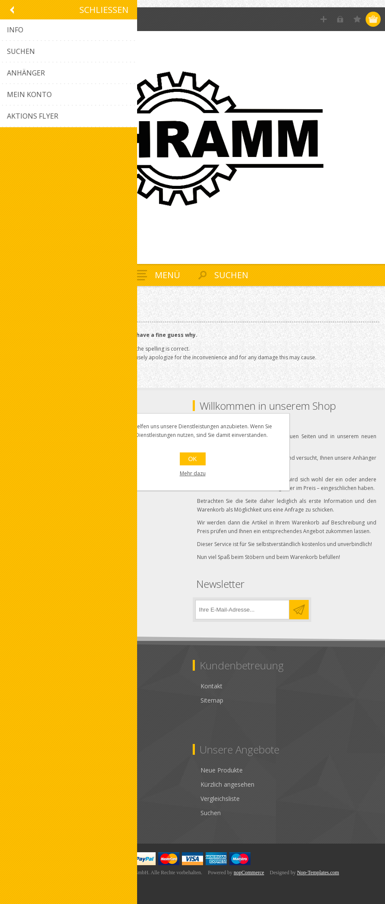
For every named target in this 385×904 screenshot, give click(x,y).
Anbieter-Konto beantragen (50, 813)
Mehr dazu (193, 473)
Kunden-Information (40, 770)
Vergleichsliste (220, 798)
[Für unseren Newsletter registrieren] (242, 609)
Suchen (210, 813)
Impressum (28, 714)
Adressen (25, 784)
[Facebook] (16, 607)
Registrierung (323, 19)
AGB (18, 686)
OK (192, 458)
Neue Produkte (221, 770)
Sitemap (211, 700)
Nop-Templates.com (318, 872)
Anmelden (340, 19)
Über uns (24, 729)
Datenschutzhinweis (40, 700)
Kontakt (211, 686)
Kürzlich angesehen (227, 784)
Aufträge (24, 798)
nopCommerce (249, 872)
